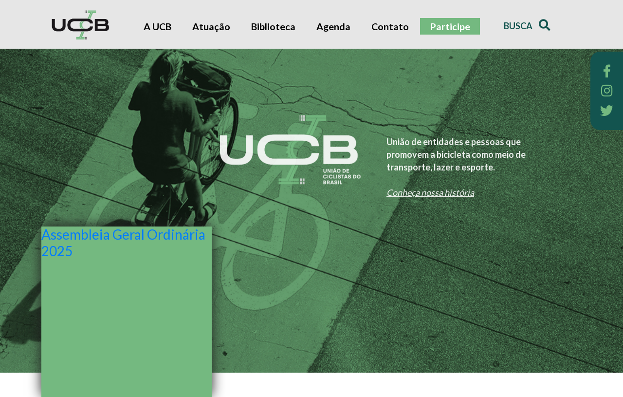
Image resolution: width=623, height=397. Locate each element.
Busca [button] (527, 25)
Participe (450, 26)
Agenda (333, 26)
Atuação (211, 26)
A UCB (157, 26)
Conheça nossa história (430, 192)
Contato (390, 26)
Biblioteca (273, 26)
